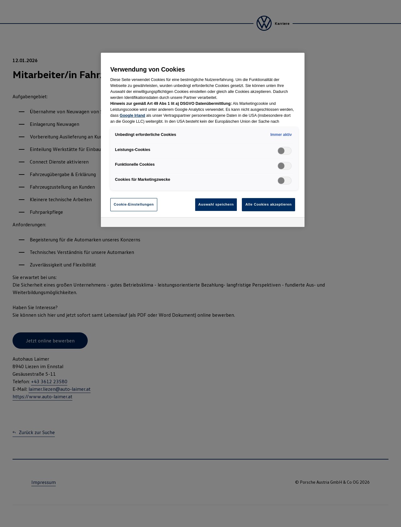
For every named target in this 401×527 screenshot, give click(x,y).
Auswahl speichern (216, 204)
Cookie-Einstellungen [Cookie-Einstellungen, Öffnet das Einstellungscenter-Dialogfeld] (134, 204)
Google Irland (132, 115)
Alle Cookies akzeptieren (268, 204)
